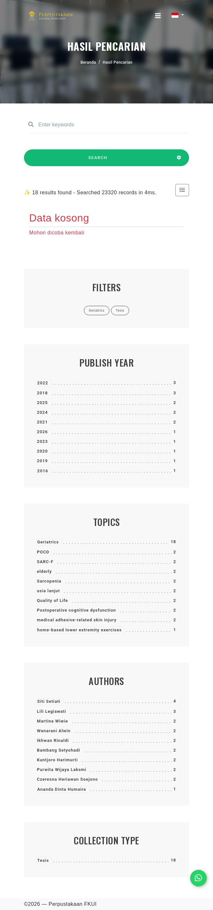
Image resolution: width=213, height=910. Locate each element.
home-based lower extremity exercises (79, 629)
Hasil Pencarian (118, 62)
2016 (42, 470)
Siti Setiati (49, 701)
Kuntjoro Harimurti (57, 759)
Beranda (88, 62)
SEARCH (97, 160)
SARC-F (45, 561)
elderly (44, 571)
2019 (42, 460)
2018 (42, 393)
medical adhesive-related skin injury (77, 619)
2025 (42, 402)
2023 (42, 441)
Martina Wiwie (52, 721)
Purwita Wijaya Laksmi (61, 769)
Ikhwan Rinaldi (53, 740)
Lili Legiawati (51, 711)
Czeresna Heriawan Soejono (67, 779)
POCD (43, 552)
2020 (42, 451)
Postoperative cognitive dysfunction (76, 610)
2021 (42, 422)
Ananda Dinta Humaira (61, 789)
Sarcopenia (49, 581)
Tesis (43, 860)
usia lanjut (48, 590)
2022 (42, 382)
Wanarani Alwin (54, 730)
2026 (42, 431)
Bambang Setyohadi (58, 750)
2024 (42, 412)
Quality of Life (52, 600)
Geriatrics (48, 542)
